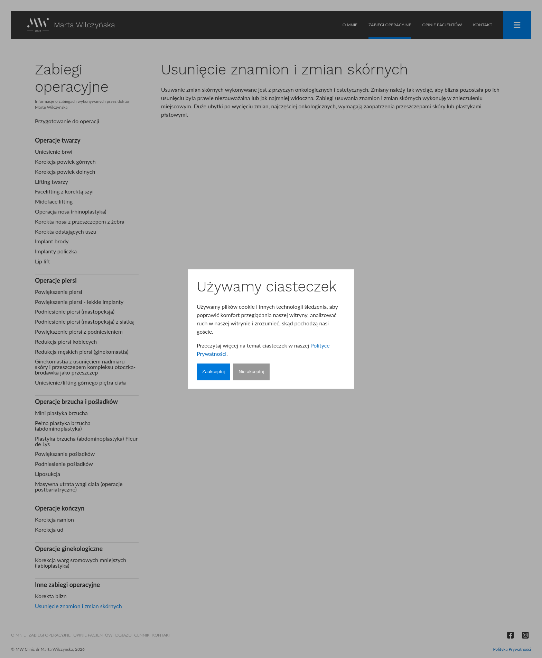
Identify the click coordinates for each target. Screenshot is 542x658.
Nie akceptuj (251, 372)
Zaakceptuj (213, 372)
